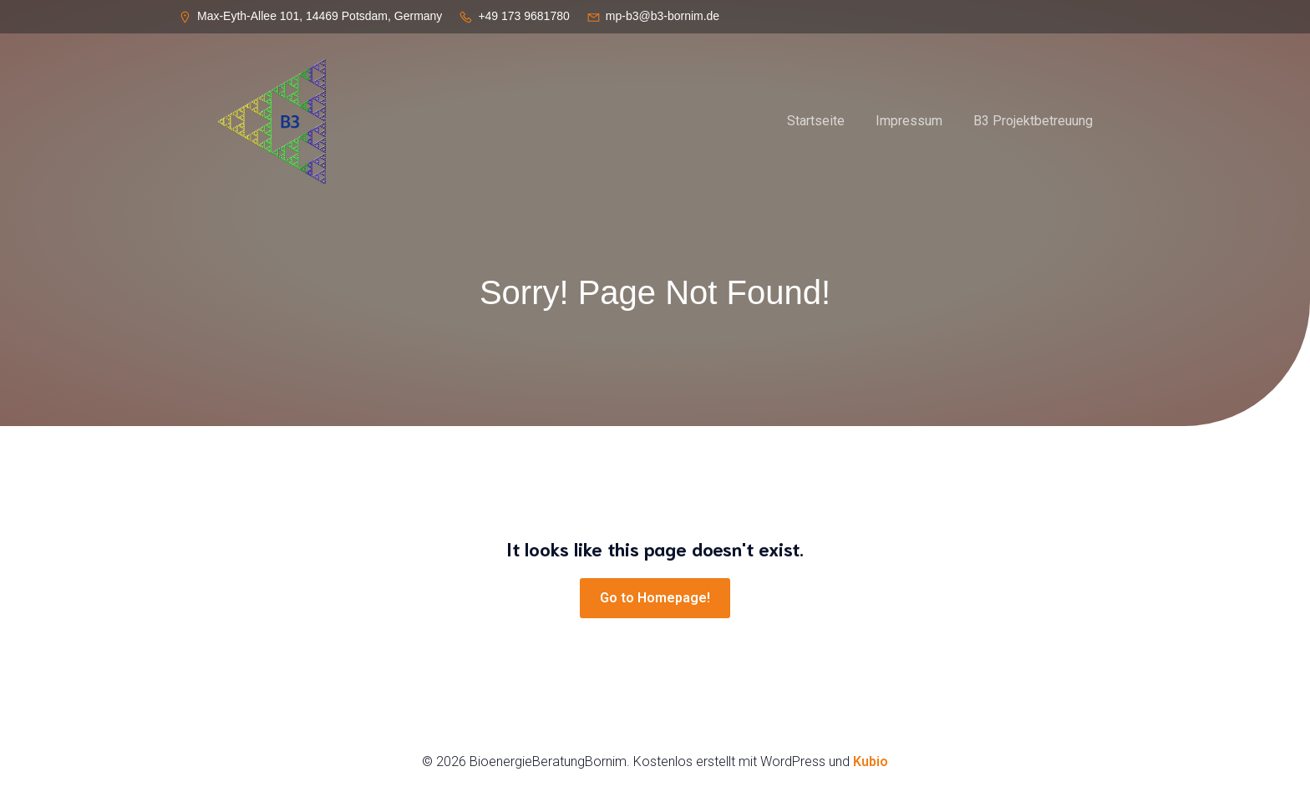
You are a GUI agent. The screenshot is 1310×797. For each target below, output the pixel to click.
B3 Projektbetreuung (1033, 121)
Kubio (870, 761)
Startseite (816, 121)
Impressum (909, 121)
